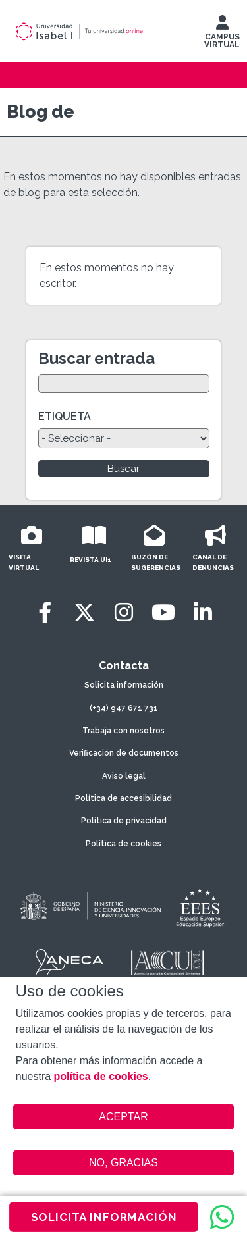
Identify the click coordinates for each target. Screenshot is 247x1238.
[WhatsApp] (222, 1217)
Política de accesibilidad (123, 798)
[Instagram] (124, 612)
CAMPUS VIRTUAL (222, 34)
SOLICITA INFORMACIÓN (104, 1217)
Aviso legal (124, 776)
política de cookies (101, 1076)
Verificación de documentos (123, 753)
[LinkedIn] (203, 612)
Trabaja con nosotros (123, 730)
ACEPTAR (124, 1117)
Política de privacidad (124, 820)
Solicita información (123, 685)
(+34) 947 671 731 (124, 708)
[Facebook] (44, 612)
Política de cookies (123, 843)
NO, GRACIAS (123, 1162)
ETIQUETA (64, 416)
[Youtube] (163, 612)
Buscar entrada (96, 358)
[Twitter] (84, 612)
